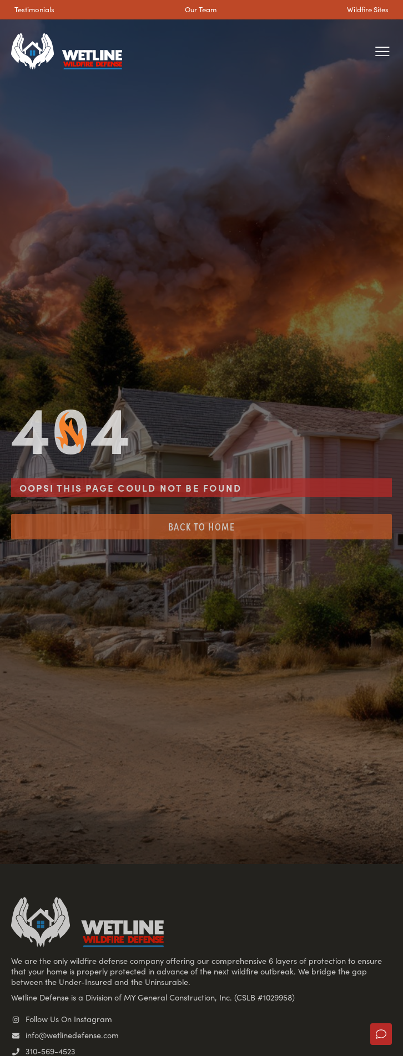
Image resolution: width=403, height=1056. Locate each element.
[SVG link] (66, 51)
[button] (382, 51)
